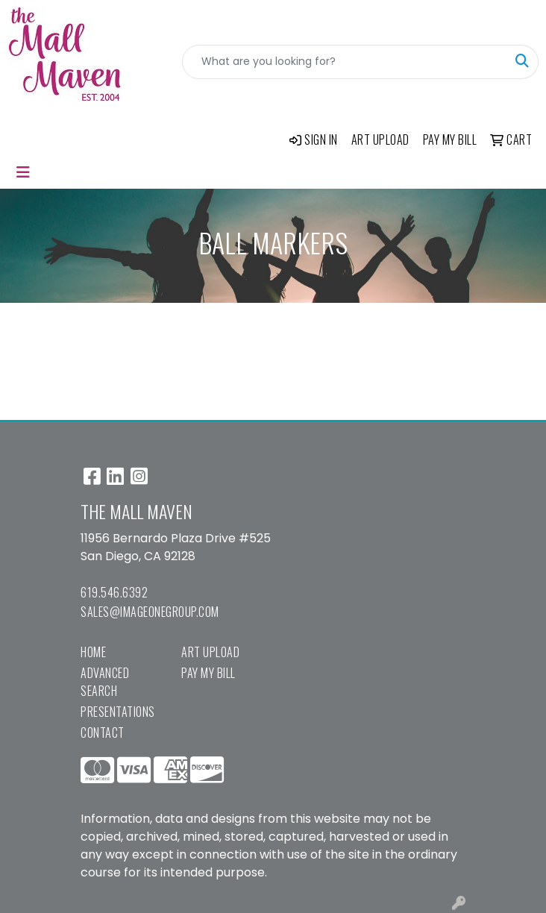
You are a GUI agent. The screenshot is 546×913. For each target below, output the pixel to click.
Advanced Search (105, 682)
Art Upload (210, 652)
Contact (103, 732)
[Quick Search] (344, 62)
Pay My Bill (208, 673)
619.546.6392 (114, 592)
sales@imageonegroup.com (150, 612)
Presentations (118, 712)
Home (93, 652)
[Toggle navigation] (23, 172)
